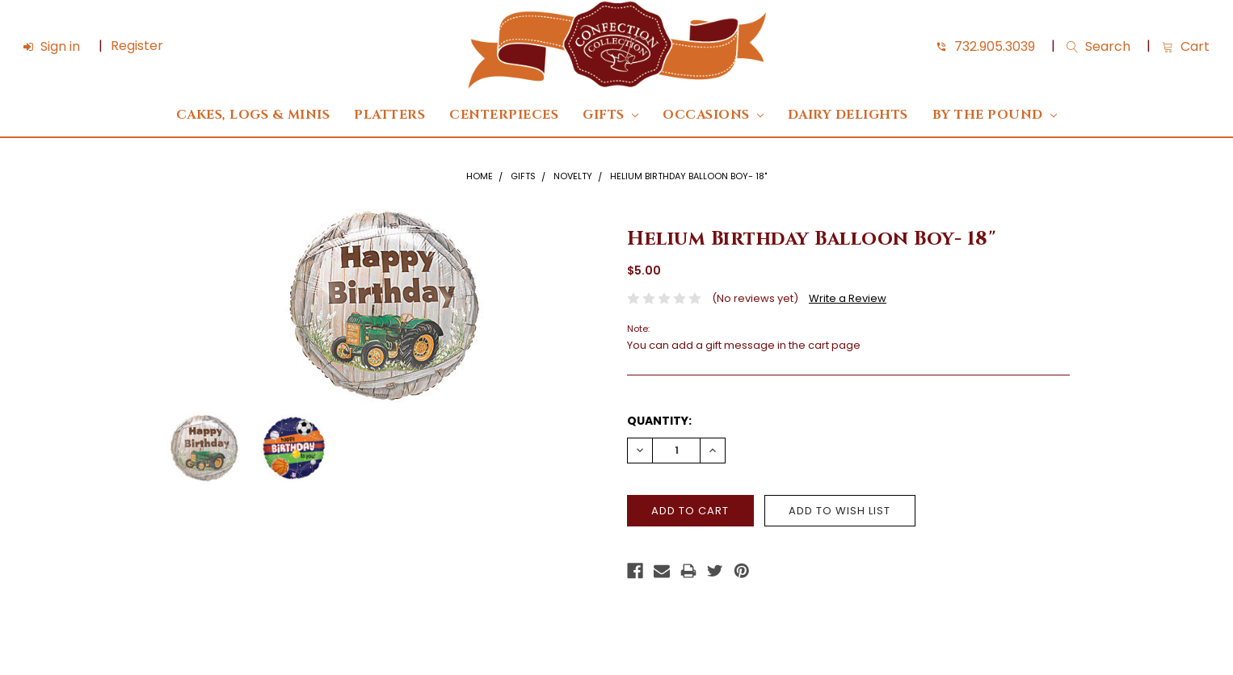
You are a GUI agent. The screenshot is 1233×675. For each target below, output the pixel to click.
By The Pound (994, 115)
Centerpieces (503, 115)
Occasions (713, 115)
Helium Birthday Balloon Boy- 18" (688, 176)
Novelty (572, 176)
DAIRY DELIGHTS (848, 115)
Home (479, 176)
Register (137, 45)
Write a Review (847, 298)
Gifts (610, 115)
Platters (389, 115)
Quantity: (659, 421)
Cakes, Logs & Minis (253, 115)
